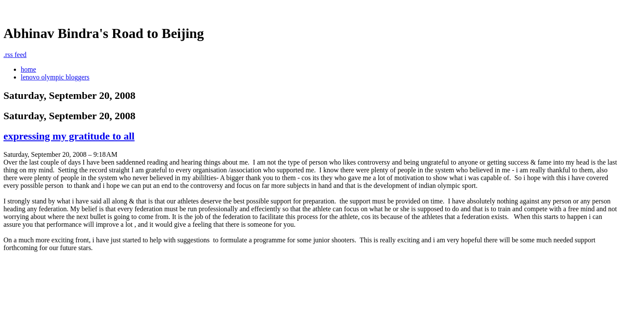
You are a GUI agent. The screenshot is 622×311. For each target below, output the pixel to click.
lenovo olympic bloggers (55, 77)
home (28, 69)
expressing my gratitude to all (69, 136)
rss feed (14, 54)
